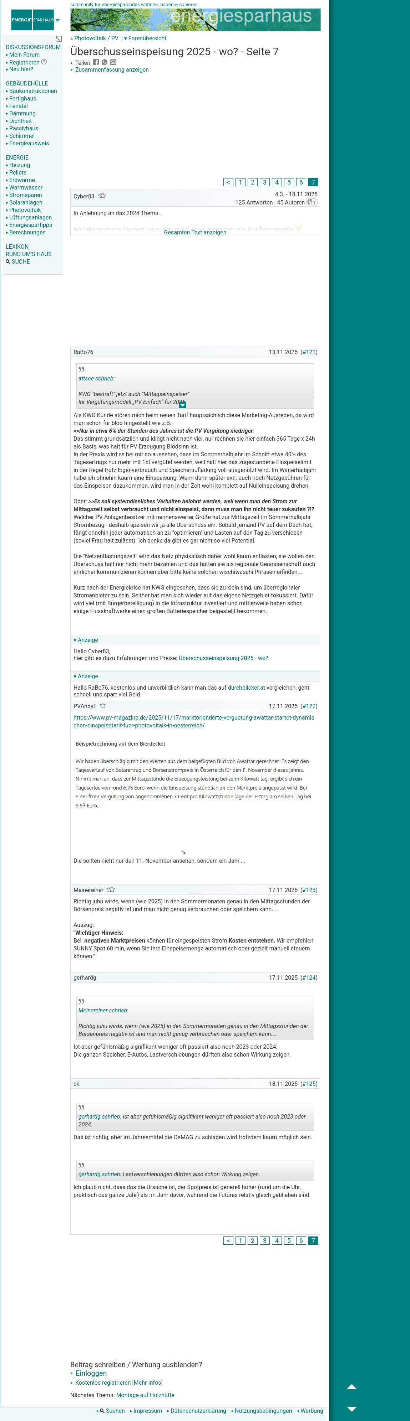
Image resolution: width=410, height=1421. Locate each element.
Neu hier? (19, 69)
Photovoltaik (23, 210)
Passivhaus (22, 128)
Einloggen (88, 1373)
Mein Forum (23, 54)
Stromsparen (24, 195)
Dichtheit (19, 121)
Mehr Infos (147, 1382)
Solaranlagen (24, 202)
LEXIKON (17, 246)
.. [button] (183, 406)
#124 (309, 977)
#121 (309, 352)
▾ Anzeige (86, 640)
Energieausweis (27, 143)
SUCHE (18, 261)
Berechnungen (26, 232)
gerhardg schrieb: (100, 1116)
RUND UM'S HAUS (28, 254)
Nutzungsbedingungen (261, 1410)
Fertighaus (21, 98)
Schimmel (20, 136)
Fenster (17, 106)
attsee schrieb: (97, 378)
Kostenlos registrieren (100, 1382)
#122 (309, 706)
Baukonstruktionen (31, 91)
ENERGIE (17, 157)
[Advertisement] (195, 126)
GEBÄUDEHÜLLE (27, 83)
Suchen (110, 1410)
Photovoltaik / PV (96, 38)
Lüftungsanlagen (29, 217)
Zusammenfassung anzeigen (109, 69)
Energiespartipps (29, 225)
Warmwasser (24, 187)
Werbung (310, 1410)
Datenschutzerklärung (196, 1410)
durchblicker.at (246, 687)
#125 (309, 1083)
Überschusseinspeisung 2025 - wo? (223, 658)
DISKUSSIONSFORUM (33, 47)
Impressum (146, 1410)
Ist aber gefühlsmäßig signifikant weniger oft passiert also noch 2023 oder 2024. (192, 1118)
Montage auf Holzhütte (145, 1395)
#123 (309, 890)
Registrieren (23, 62)
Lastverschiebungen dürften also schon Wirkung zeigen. (169, 1172)
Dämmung (21, 113)
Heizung (18, 165)
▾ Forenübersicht (145, 38)
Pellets (16, 172)
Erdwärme (20, 180)
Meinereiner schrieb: (103, 1010)
